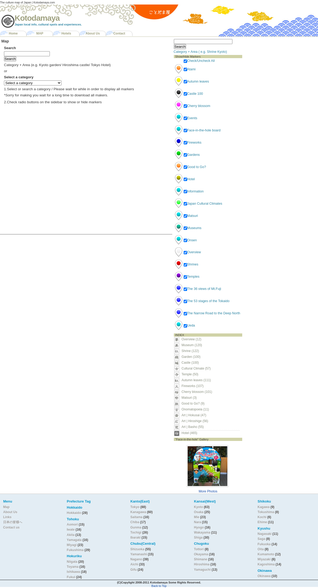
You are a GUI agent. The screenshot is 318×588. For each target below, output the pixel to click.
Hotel (189, 179)
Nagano (136, 559)
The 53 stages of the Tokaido (206, 301)
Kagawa (264, 507)
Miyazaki (264, 559)
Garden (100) (191, 357)
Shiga (198, 537)
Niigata (72, 562)
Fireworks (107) (193, 386)
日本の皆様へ (12, 522)
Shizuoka (137, 549)
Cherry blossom (197, 106)
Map (6, 507)
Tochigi (136, 532)
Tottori (199, 549)
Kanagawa (138, 512)
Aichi (134, 564)
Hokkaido (74, 513)
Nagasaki (265, 534)
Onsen (190, 240)
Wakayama (202, 532)
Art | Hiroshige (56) (195, 421)
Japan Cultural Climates (203, 203)
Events (190, 118)
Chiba (134, 522)
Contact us (11, 527)
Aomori (73, 524)
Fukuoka (264, 544)
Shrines (191, 264)
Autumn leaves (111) (196, 380)
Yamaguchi (202, 570)
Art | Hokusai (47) (194, 415)
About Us (93, 33)
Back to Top (158, 585)
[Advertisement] (278, 70)
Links (7, 517)
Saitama (136, 517)
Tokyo (135, 507)
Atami (190, 69)
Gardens (192, 155)
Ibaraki (135, 537)
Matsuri (191, 216)
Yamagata (74, 540)
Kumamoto (266, 554)
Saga (261, 539)
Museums (192, 228)
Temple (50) (190, 374)
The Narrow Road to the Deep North (212, 313)
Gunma (135, 527)
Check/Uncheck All (199, 61)
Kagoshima (266, 564)
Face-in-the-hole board (202, 130)
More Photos (208, 491)
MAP (39, 33)
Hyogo (199, 527)
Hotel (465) (189, 433)
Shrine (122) (190, 351)
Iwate (71, 529)
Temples (191, 276)
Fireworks (192, 142)
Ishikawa (74, 572)
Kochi (262, 517)
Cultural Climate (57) (196, 368)
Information (194, 191)
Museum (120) (193, 345)
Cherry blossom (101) (197, 392)
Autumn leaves (196, 81)
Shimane (200, 559)
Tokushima (266, 512)
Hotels (66, 33)
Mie (196, 517)
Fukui (71, 577)
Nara (198, 522)
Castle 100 (193, 94)
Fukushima (76, 550)
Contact (119, 33)
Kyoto (198, 507)
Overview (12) (191, 339)
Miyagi (72, 545)
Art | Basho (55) (193, 427)
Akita (71, 535)
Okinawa (264, 576)
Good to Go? (195, 167)
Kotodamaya (37, 18)
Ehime (262, 522)
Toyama (72, 567)
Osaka (199, 512)
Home (13, 33)
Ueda (189, 325)
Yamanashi (139, 554)
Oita (261, 549)
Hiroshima (202, 564)
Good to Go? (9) (193, 403)
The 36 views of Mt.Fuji (202, 289)
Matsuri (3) (189, 398)
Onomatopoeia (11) (195, 409)
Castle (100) (190, 362)
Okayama (201, 554)
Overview (192, 252)
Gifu (133, 570)
